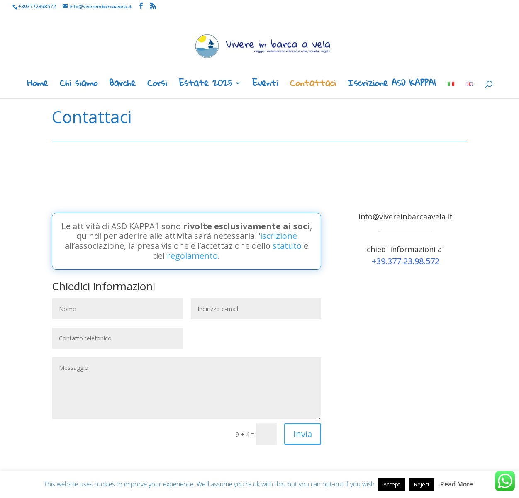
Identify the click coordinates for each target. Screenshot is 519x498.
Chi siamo (78, 85)
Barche (122, 85)
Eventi (265, 85)
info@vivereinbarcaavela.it (405, 216)
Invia (302, 434)
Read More (456, 484)
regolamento (192, 255)
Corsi (157, 85)
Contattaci (313, 85)
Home (37, 85)
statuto (287, 245)
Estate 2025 (205, 85)
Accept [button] (391, 484)
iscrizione (278, 235)
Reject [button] (421, 484)
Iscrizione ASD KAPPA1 (392, 85)
